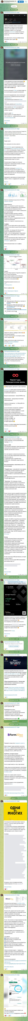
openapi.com (19, 168)
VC (5, 283)
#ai (8, 343)
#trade (10, 343)
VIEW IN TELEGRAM (13, 646)
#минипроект (11, 291)
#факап (16, 291)
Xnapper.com (7, 389)
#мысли (6, 181)
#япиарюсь (7, 240)
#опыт (5, 291)
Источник (6, 138)
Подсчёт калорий (8, 201)
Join (21, 1)
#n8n (16, 695)
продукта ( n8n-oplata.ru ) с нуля (12, 673)
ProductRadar (8, 147)
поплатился (12, 31)
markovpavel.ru (8, 284)
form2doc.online (21, 903)
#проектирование (8, 695)
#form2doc (6, 966)
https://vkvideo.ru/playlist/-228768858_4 (15, 690)
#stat (5, 246)
